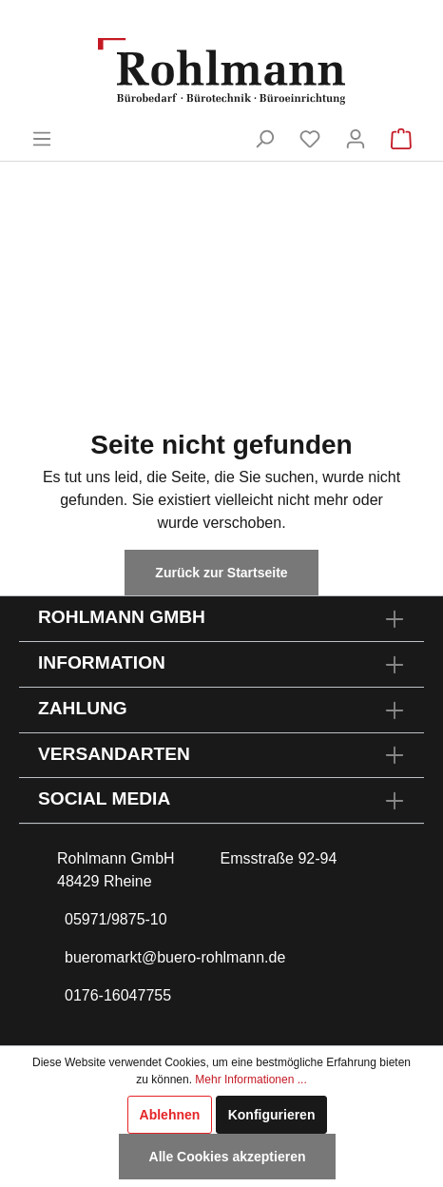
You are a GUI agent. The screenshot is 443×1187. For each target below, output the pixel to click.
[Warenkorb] (401, 139)
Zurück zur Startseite (221, 572)
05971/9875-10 (116, 919)
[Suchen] (264, 139)
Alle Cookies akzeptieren (227, 1156)
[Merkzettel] (310, 139)
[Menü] (42, 139)
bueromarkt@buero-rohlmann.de (175, 957)
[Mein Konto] (355, 139)
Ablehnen (170, 1114)
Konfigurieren (272, 1114)
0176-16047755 (118, 995)
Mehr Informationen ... (250, 1079)
